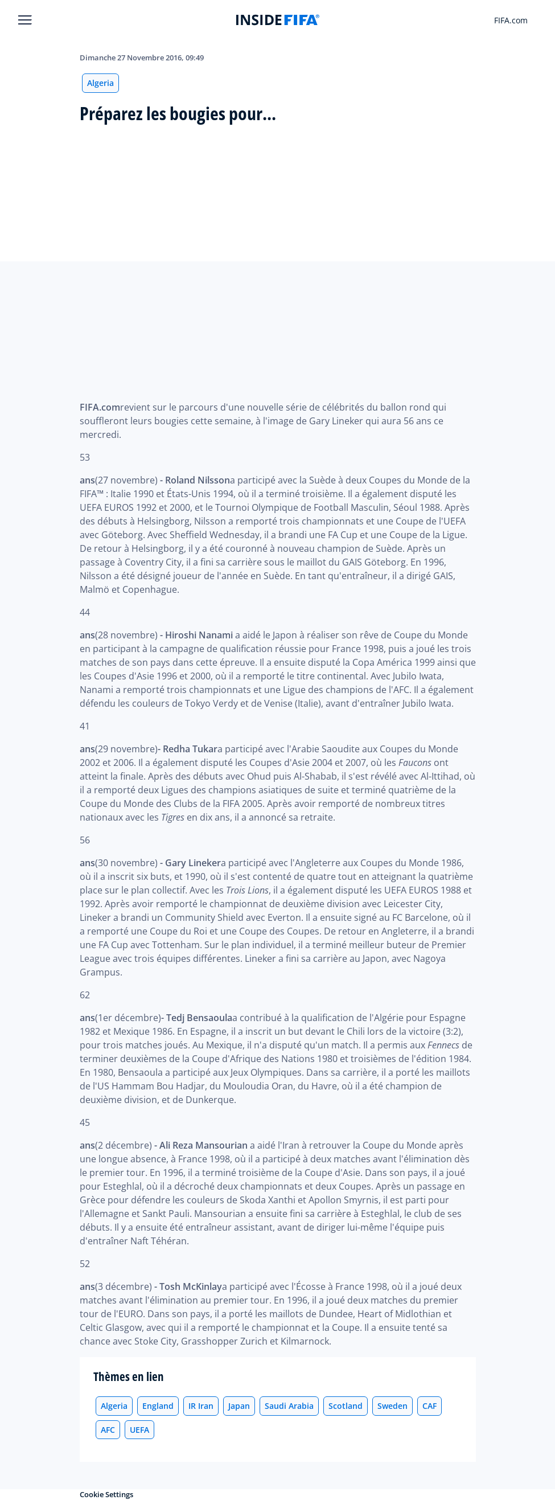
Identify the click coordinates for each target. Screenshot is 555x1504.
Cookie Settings (106, 1494)
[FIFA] (277, 20)
